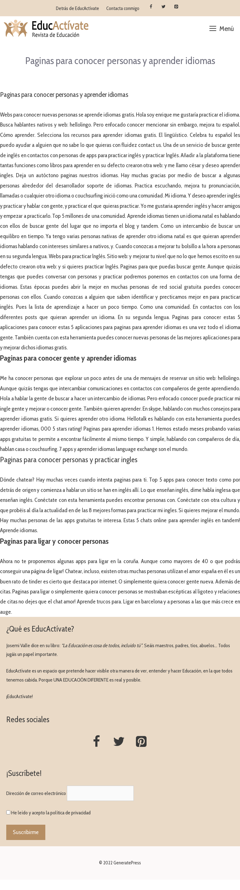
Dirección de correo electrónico (36, 793)
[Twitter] (163, 7)
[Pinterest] (176, 7)
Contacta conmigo (122, 8)
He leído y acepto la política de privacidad (51, 813)
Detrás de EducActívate (77, 8)
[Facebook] (151, 7)
